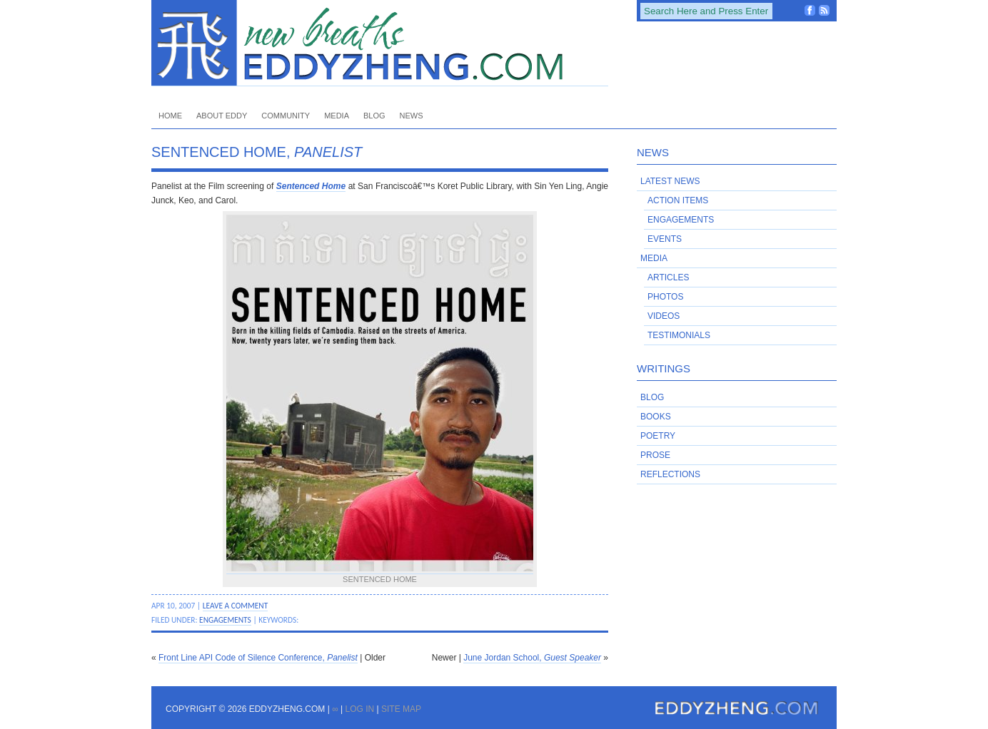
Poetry (657, 436)
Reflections (670, 474)
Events (664, 239)
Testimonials (678, 335)
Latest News (670, 181)
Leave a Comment (235, 606)
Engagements (225, 620)
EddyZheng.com (379, 43)
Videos (663, 316)
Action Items (677, 200)
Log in (359, 709)
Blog (374, 115)
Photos (665, 297)
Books (655, 417)
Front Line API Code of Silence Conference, (258, 658)
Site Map (401, 709)
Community (285, 115)
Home (170, 115)
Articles (668, 277)
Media (336, 115)
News (411, 115)
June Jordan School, (532, 658)
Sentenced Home (311, 186)
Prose (655, 455)
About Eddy (221, 115)
